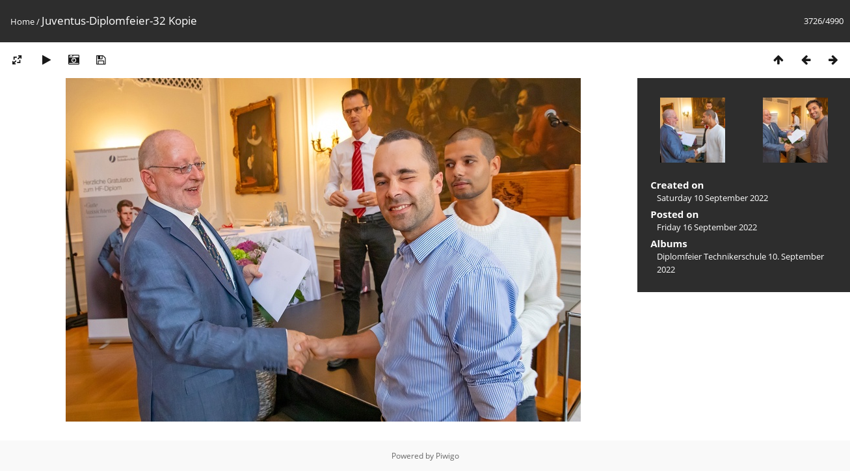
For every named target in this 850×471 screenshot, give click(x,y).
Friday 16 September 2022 (707, 227)
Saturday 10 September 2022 (712, 198)
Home (22, 21)
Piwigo (447, 455)
